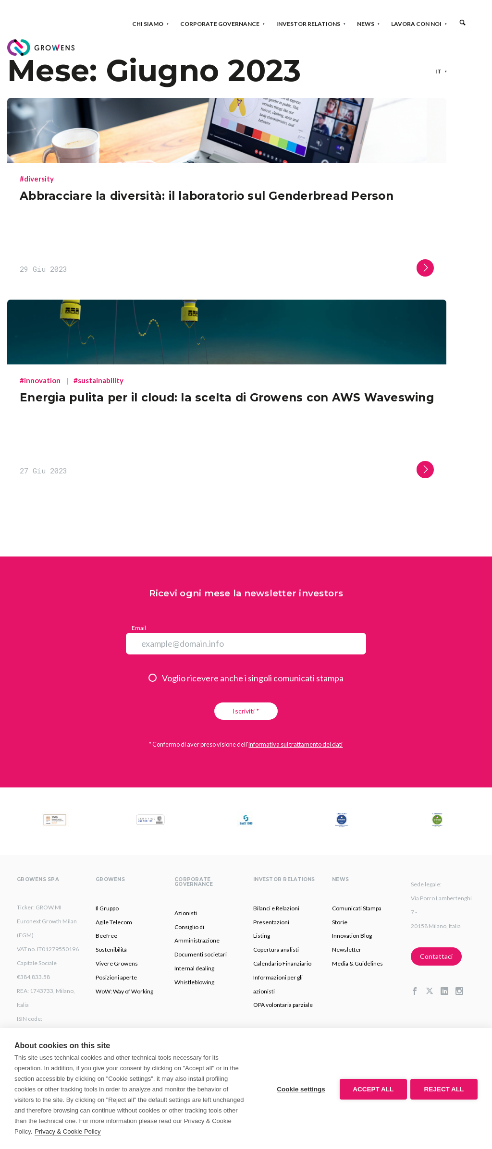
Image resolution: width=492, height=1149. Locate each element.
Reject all (444, 1088)
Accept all (372, 1088)
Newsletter (346, 949)
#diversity (37, 178)
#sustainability (98, 380)
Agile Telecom (114, 922)
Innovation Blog (352, 935)
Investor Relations (311, 23)
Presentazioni (271, 922)
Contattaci (436, 956)
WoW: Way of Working (124, 991)
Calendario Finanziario (282, 963)
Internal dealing (194, 968)
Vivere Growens (117, 963)
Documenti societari (200, 954)
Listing (261, 935)
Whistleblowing (194, 982)
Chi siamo (150, 23)
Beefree (106, 935)
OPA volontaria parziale (283, 1004)
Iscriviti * (246, 711)
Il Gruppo (107, 908)
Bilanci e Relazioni (276, 908)
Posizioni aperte (116, 977)
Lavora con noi (419, 23)
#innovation (40, 380)
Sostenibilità (111, 949)
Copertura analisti (276, 949)
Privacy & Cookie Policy (67, 1131)
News (368, 23)
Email (139, 627)
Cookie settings (299, 1088)
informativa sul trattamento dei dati (295, 744)
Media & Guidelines (357, 963)
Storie (339, 922)
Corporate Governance (222, 23)
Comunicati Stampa (356, 908)
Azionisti (185, 913)
